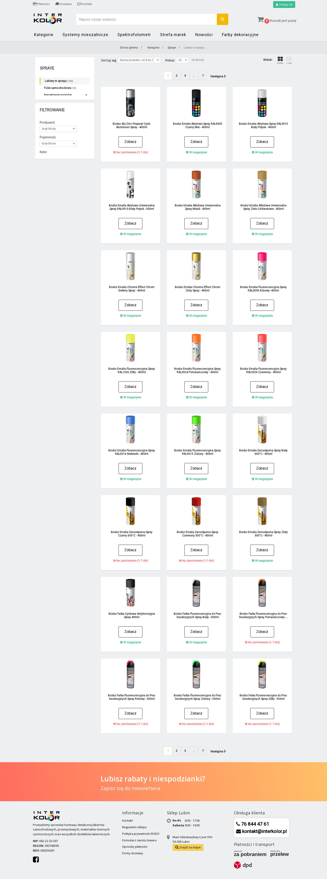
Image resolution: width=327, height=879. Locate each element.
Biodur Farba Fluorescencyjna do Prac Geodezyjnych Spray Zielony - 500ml (197, 697)
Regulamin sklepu (134, 827)
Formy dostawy (132, 853)
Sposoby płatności (134, 847)
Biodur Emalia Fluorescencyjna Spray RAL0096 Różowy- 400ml (263, 289)
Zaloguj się (284, 4)
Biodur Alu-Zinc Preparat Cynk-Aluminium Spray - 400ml (132, 125)
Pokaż (170, 60)
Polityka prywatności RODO (140, 834)
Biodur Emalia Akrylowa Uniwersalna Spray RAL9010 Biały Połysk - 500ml (132, 207)
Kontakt (84, 4)
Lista (289, 60)
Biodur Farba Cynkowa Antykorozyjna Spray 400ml (132, 615)
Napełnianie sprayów (58, 95)
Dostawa (63, 4)
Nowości (204, 34)
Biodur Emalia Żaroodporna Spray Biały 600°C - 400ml (263, 452)
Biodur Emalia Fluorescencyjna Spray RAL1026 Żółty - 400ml (131, 370)
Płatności (41, 4)
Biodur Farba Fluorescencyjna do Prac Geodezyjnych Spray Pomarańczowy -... (263, 615)
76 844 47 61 (254, 824)
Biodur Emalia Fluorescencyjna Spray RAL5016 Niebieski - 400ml (131, 452)
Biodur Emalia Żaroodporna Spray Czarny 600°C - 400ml (131, 534)
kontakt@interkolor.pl (264, 831)
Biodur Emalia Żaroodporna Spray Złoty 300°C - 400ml (263, 534)
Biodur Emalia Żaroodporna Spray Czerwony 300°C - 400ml (197, 534)
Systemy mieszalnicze (85, 34)
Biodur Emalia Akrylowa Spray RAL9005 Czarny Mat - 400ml (197, 125)
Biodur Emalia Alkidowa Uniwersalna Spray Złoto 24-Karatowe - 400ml (263, 207)
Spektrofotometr (134, 34)
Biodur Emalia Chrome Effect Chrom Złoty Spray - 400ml (197, 289)
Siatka (280, 60)
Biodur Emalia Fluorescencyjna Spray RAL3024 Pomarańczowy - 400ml (197, 370)
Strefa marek (173, 34)
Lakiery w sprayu (59, 81)
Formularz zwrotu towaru (139, 840)
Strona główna (129, 47)
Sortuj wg (108, 60)
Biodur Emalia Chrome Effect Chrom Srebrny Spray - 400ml (131, 289)
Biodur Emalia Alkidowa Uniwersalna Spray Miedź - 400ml (197, 207)
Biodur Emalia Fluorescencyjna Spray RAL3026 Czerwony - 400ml (263, 370)
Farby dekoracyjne (240, 34)
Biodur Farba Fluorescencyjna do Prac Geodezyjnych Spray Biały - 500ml (197, 615)
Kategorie (43, 34)
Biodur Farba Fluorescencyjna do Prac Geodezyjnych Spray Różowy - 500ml (131, 697)
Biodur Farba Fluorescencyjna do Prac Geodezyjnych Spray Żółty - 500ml (263, 697)
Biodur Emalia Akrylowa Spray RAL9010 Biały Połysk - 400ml (263, 125)
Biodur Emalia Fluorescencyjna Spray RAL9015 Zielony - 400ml (197, 452)
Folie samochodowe (60, 88)
